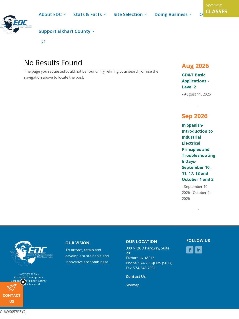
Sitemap (132, 285)
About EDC (50, 14)
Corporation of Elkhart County (28, 280)
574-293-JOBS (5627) (155, 263)
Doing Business (171, 14)
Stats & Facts (87, 14)
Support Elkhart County (64, 31)
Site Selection (128, 14)
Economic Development (28, 277)
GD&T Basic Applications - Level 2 (195, 81)
